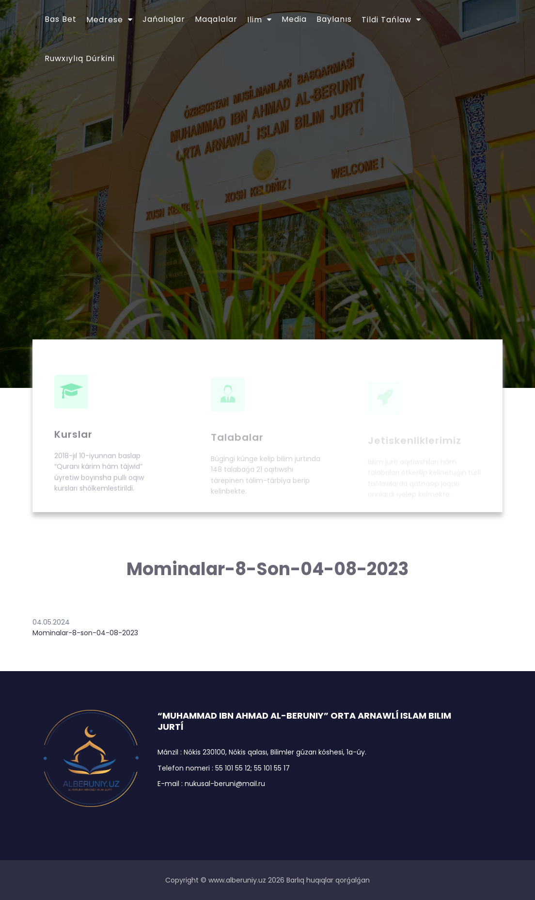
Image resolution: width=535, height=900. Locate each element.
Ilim (254, 19)
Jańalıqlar (163, 19)
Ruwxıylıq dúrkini (80, 58)
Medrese (104, 19)
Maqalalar (216, 19)
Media (294, 19)
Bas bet (61, 19)
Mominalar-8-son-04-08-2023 (85, 633)
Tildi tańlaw (386, 19)
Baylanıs (334, 19)
